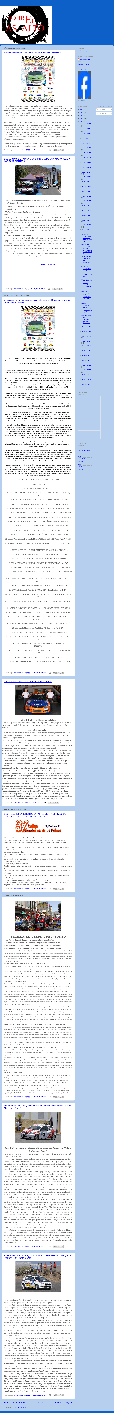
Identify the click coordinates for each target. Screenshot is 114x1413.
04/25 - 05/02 (86, 379)
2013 (82, 112)
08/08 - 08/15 (86, 215)
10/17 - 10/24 (86, 167)
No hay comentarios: (39, 150)
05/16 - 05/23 (86, 365)
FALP (79, 464)
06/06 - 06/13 (86, 351)
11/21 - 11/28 (86, 143)
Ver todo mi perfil (83, 64)
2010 (82, 121)
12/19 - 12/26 (86, 124)
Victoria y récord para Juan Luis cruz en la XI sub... (86, 237)
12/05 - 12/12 (86, 133)
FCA (79, 472)
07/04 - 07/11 (86, 331)
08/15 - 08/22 (86, 210)
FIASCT (80, 469)
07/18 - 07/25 (86, 230)
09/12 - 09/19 (86, 191)
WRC (79, 456)
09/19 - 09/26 (86, 186)
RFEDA (80, 461)
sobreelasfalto (85, 59)
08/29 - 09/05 (86, 201)
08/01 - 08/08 (86, 220)
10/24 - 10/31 (86, 162)
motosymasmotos (84, 448)
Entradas (101, 110)
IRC (79, 453)
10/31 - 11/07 (86, 157)
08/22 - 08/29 (86, 206)
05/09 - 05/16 (86, 370)
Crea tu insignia (82, 100)
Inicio (40, 1402)
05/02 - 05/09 (86, 375)
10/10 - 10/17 (86, 172)
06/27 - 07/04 (86, 336)
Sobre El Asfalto (82, 70)
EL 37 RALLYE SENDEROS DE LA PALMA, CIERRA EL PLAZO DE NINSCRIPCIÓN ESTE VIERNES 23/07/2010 (35, 815)
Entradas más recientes (15, 1402)
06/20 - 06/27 (86, 341)
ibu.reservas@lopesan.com (45, 264)
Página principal (83, 51)
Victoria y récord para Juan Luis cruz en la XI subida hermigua (32, 53)
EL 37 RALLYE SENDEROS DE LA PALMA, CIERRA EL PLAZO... (86, 283)
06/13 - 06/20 (86, 346)
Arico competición (84, 450)
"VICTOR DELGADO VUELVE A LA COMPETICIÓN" (28, 682)
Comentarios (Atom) (21, 1407)
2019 (82, 109)
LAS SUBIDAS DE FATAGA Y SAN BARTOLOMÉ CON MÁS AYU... (86, 249)
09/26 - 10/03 (86, 182)
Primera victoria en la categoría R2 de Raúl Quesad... (86, 319)
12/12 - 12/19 (86, 129)
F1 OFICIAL (82, 459)
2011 (82, 118)
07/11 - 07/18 (86, 326)
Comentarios (102, 113)
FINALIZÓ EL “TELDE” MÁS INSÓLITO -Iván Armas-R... (86, 295)
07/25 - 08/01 (86, 225)
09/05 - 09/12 (86, 196)
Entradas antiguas (63, 1402)
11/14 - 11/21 (86, 148)
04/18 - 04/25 (86, 384)
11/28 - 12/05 (86, 138)
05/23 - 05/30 (86, 360)
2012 (82, 115)
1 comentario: (37, 802)
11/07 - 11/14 (86, 153)
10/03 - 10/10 (86, 177)
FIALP (80, 467)
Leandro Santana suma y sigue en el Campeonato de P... (86, 308)
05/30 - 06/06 (86, 355)
